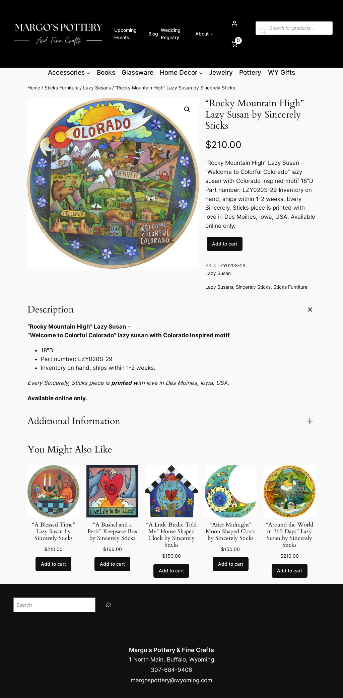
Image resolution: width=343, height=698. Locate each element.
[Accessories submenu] (88, 72)
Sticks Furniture (62, 87)
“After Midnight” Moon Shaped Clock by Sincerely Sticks (230, 531)
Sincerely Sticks (253, 287)
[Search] (108, 605)
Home (33, 87)
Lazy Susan (218, 273)
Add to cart (224, 244)
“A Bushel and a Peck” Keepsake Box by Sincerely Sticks (112, 531)
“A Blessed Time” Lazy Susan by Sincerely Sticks (53, 531)
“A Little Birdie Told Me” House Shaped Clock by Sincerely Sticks (171, 535)
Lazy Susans (97, 87)
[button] (187, 109)
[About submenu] (211, 34)
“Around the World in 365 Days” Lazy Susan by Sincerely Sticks (289, 535)
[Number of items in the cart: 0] (234, 44)
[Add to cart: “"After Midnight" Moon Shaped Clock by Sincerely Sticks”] (231, 564)
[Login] (234, 24)
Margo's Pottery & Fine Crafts (171, 649)
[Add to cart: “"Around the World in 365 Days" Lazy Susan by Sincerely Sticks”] (289, 571)
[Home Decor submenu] (201, 72)
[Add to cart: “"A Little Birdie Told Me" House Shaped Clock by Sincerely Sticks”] (171, 571)
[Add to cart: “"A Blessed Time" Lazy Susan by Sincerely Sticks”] (53, 564)
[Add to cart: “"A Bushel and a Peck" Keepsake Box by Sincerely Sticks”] (112, 564)
